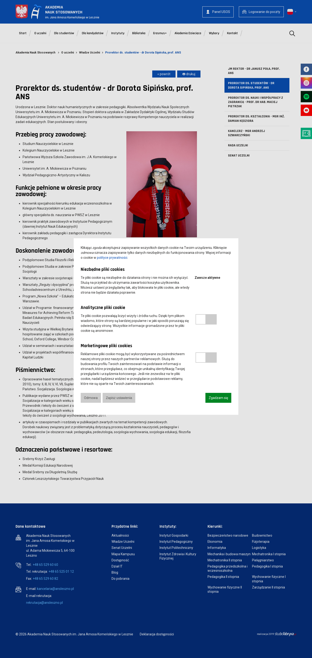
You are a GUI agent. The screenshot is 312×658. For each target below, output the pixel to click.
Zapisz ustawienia (119, 398)
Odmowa (91, 398)
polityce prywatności (112, 257)
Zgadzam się (218, 398)
